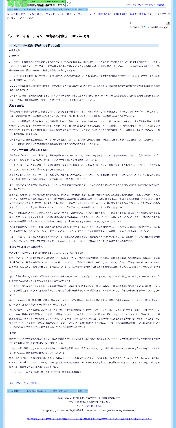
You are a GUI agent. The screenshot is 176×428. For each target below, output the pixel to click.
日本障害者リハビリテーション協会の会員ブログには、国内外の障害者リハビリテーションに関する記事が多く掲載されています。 (89, 419)
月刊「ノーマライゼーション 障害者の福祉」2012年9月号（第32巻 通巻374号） (109, 14)
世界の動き (31, 9)
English (129, 5)
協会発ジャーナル (44, 9)
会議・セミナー (70, 9)
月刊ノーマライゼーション (50, 14)
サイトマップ (138, 5)
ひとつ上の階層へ (30, 383)
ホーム (10, 9)
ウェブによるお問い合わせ (89, 406)
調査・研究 (58, 9)
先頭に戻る (14, 383)
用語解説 (160, 5)
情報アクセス (19, 9)
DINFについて (150, 5)
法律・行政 (82, 9)
